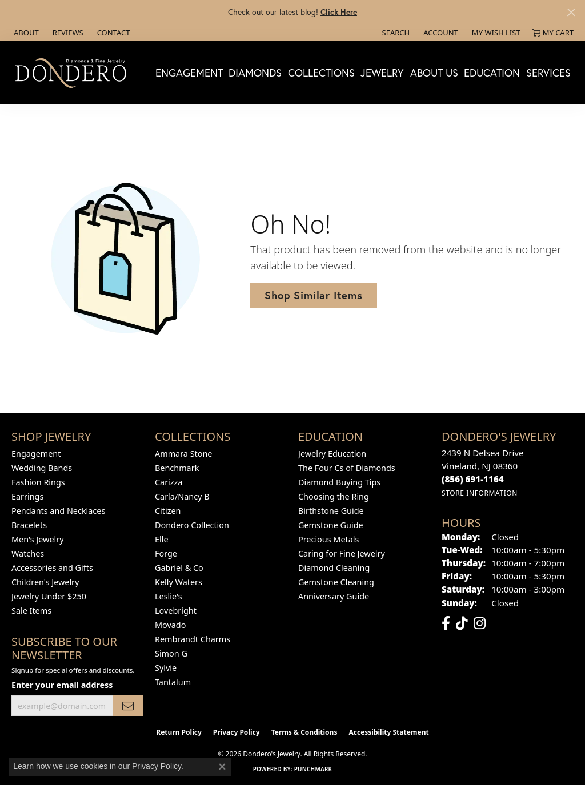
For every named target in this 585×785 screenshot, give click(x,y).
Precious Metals (328, 539)
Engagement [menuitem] (36, 453)
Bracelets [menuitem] (29, 525)
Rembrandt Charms (192, 639)
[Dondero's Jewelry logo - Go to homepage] (73, 72)
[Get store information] (480, 493)
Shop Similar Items (313, 295)
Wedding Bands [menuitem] (41, 467)
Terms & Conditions (304, 732)
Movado (170, 624)
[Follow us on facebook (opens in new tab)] (446, 623)
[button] (395, 32)
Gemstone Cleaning (336, 582)
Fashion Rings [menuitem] (38, 482)
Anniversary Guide (333, 596)
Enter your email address (62, 684)
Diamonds (255, 72)
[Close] (571, 12)
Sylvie (166, 667)
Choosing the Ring (333, 496)
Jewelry (382, 72)
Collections (321, 72)
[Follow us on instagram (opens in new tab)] (480, 623)
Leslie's (168, 596)
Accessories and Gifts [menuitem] (52, 567)
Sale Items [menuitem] (31, 610)
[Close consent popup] (222, 766)
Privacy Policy (236, 732)
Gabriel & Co (179, 567)
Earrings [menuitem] (27, 496)
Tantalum (173, 682)
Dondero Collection (192, 525)
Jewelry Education (332, 453)
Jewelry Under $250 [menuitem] (48, 596)
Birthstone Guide (331, 510)
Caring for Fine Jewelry (341, 553)
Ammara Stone (183, 453)
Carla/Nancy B (182, 496)
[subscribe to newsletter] (128, 705)
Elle (162, 539)
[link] (25, 32)
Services (548, 72)
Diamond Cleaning (334, 567)
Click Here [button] (338, 11)
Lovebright (176, 610)
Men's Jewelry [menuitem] (37, 539)
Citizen (168, 510)
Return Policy (179, 732)
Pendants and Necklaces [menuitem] (58, 510)
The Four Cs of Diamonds (346, 467)
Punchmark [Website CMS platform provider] (313, 769)
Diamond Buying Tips (339, 482)
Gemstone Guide (330, 525)
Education (492, 72)
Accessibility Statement (388, 732)
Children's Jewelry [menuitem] (45, 582)
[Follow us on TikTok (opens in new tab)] (462, 623)
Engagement (189, 72)
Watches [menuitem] (27, 553)
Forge (166, 553)
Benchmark (177, 467)
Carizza (168, 482)
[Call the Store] (473, 479)
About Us (434, 72)
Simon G (171, 653)
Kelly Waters (178, 582)
